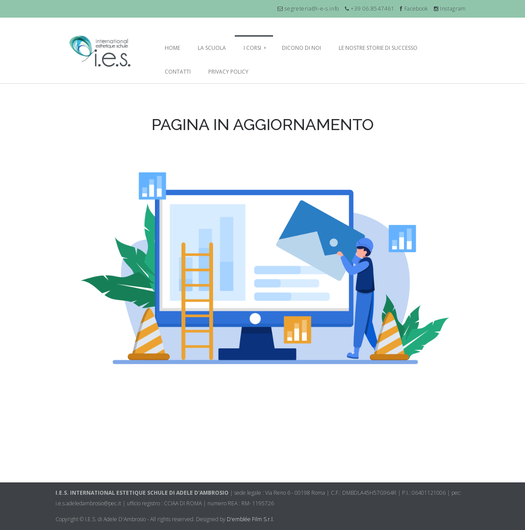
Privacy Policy (228, 71)
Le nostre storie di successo (378, 48)
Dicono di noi (301, 48)
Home (172, 48)
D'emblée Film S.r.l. (250, 519)
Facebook (414, 8)
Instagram (450, 8)
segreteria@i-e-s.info (311, 8)
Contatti (178, 71)
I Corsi (255, 48)
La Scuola (212, 48)
